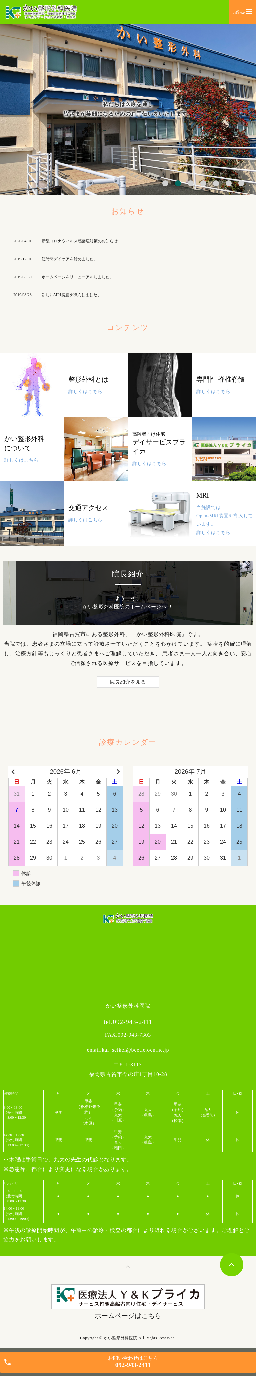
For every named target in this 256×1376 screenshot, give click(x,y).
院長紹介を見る (128, 681)
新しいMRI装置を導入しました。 (71, 294)
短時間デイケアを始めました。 (70, 259)
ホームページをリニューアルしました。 (78, 277)
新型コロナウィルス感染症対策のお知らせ (80, 241)
